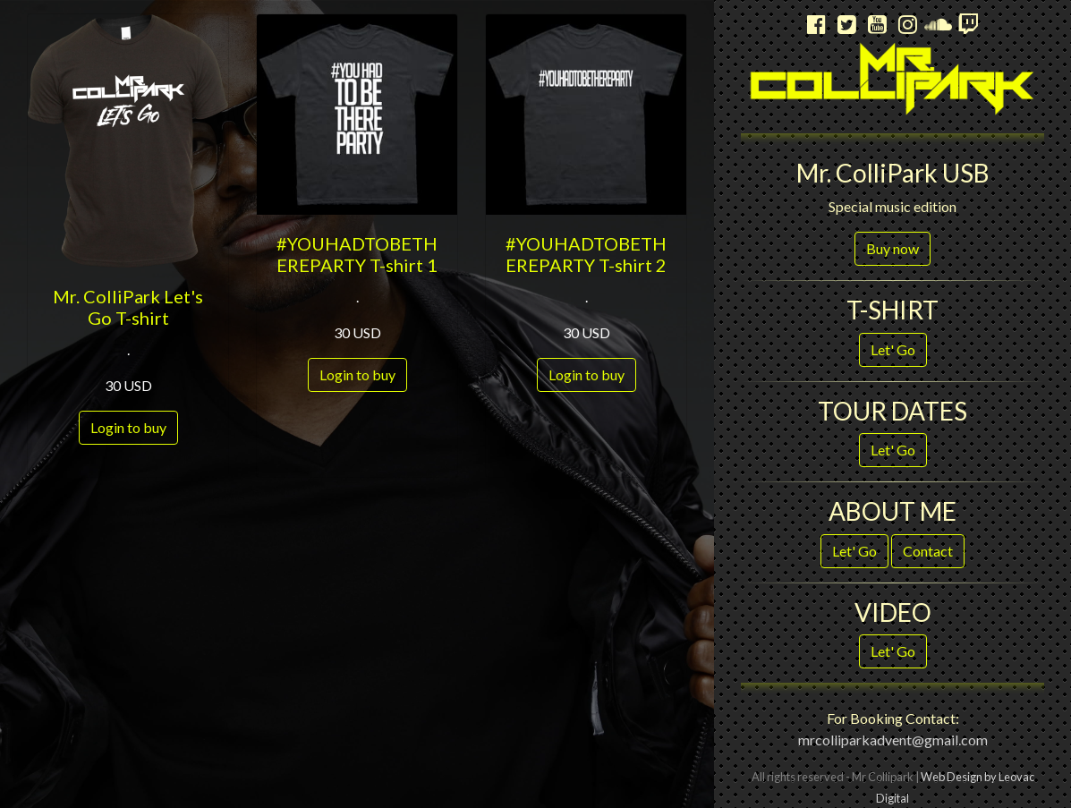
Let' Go (893, 349)
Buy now (892, 248)
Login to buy (128, 427)
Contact (928, 550)
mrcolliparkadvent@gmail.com (893, 739)
